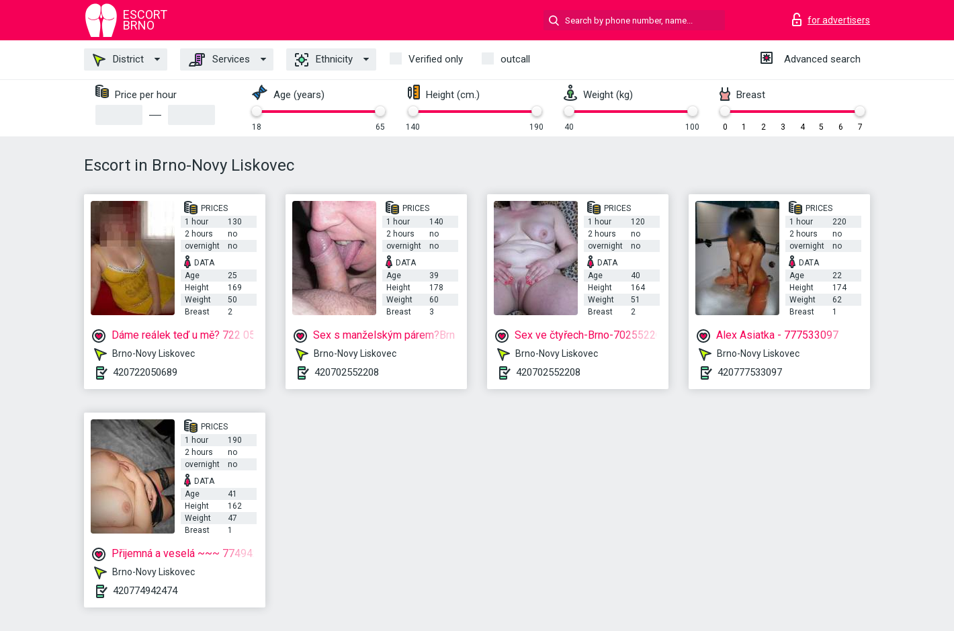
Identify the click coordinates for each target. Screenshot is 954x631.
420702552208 (346, 372)
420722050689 (145, 372)
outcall (515, 59)
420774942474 (145, 591)
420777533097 (750, 372)
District (118, 60)
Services (219, 60)
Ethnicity (324, 60)
